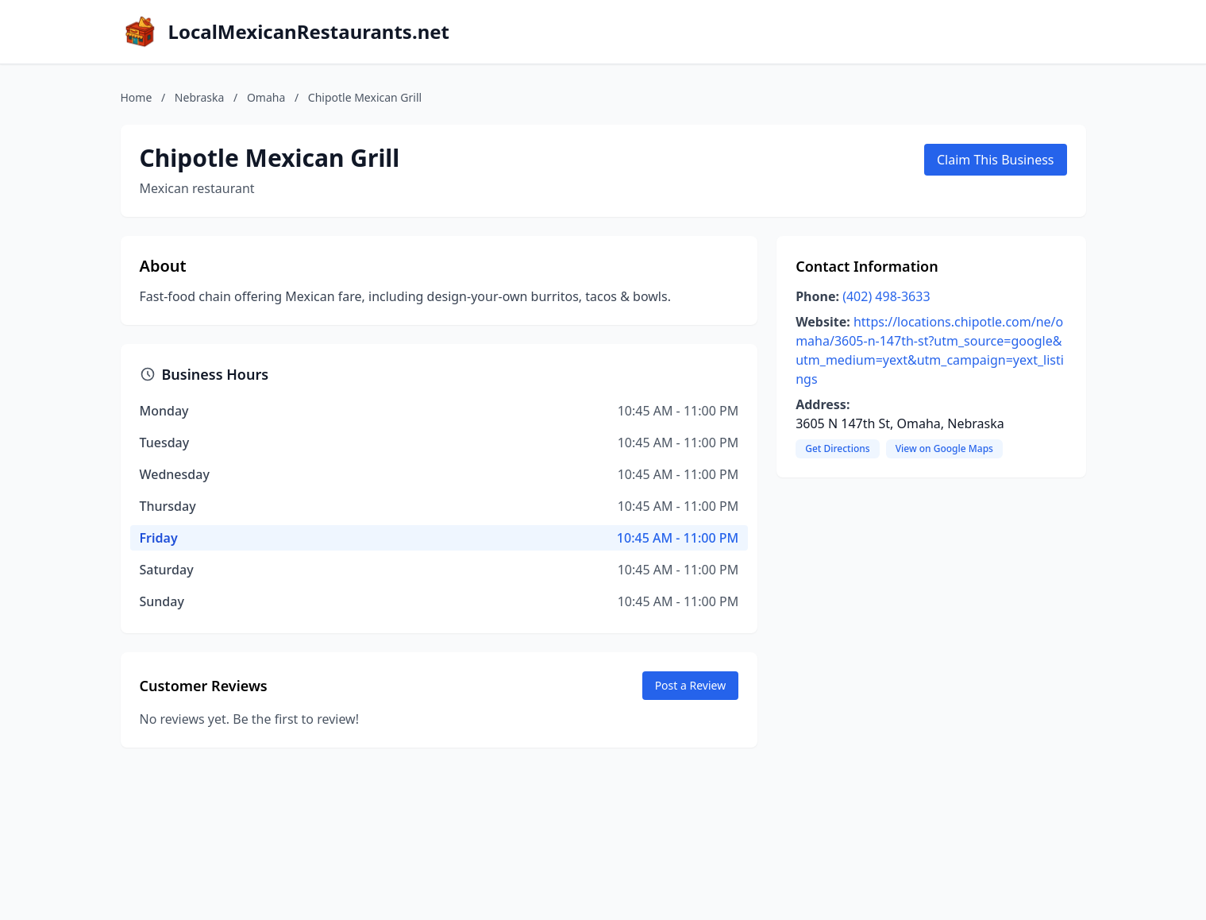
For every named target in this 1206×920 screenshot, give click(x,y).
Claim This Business (995, 159)
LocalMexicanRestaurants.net (309, 31)
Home (136, 97)
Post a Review (690, 685)
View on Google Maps (944, 448)
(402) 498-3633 (886, 296)
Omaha (266, 97)
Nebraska (200, 97)
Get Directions (837, 448)
